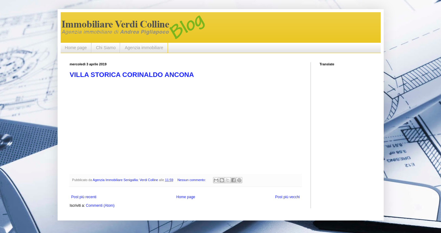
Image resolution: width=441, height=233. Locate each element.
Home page (76, 47)
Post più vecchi (287, 197)
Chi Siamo (106, 47)
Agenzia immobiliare (144, 47)
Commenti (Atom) (100, 205)
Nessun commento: (192, 180)
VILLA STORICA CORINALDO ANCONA (132, 74)
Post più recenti (84, 197)
